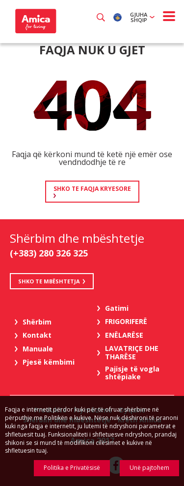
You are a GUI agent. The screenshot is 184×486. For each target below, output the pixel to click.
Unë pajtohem (149, 467)
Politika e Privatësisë (72, 467)
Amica (34, 21)
